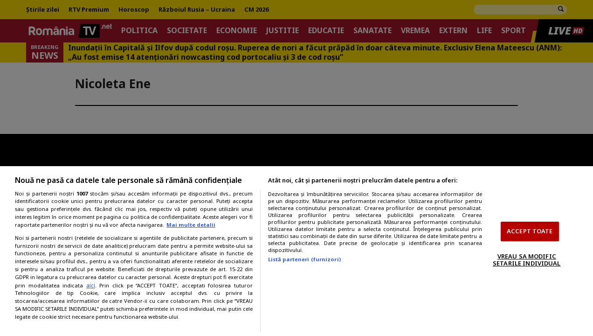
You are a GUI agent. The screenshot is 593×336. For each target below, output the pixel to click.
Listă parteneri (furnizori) (304, 259)
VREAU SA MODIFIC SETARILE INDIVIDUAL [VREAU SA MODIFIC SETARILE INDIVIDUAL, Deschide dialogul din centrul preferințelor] (526, 260)
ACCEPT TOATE (530, 231)
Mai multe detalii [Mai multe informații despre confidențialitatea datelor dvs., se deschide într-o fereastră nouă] (190, 224)
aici (90, 285)
